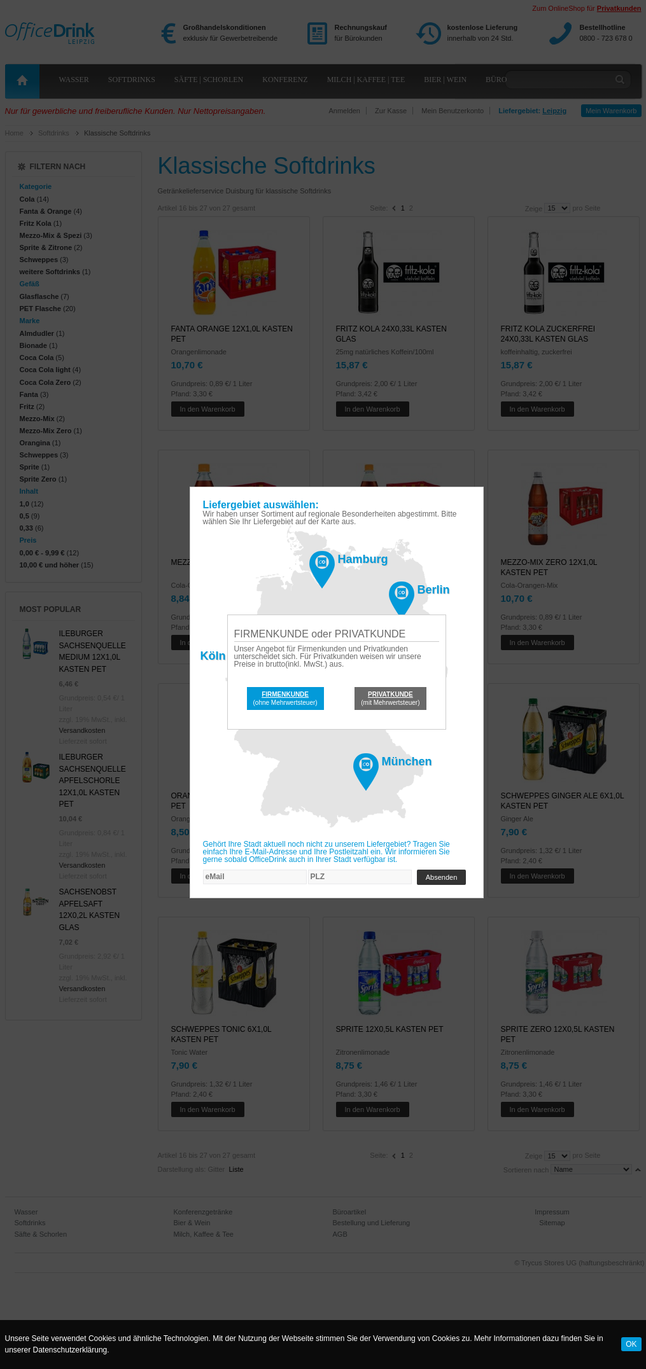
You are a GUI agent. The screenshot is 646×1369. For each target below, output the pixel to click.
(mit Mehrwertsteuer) (390, 698)
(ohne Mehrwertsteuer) (285, 698)
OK (631, 1344)
